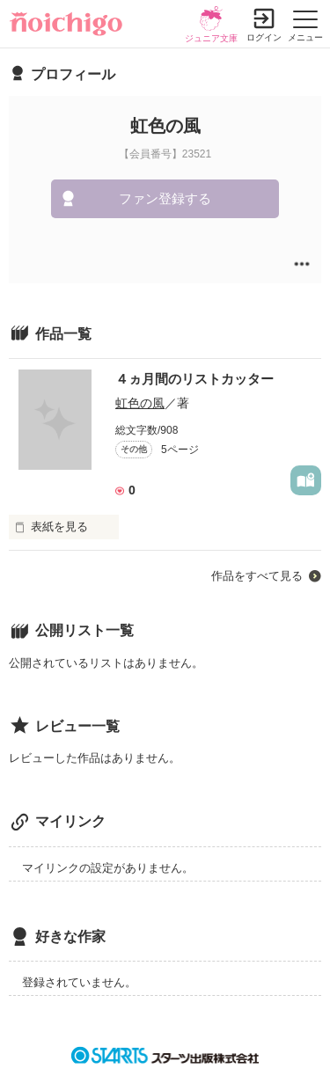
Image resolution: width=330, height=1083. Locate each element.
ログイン (264, 37)
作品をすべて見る (257, 575)
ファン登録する (165, 198)
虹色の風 (140, 403)
